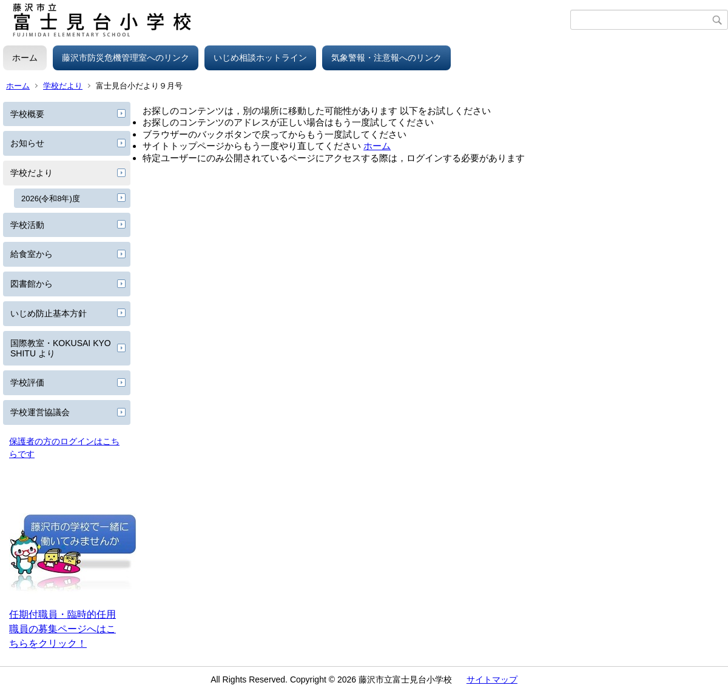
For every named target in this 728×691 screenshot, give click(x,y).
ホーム (25, 57)
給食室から (31, 254)
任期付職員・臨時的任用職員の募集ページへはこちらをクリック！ (62, 629)
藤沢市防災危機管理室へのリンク (125, 57)
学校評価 (27, 382)
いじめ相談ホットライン (260, 57)
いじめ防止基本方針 (48, 313)
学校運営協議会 (40, 412)
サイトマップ (492, 679)
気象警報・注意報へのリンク (386, 57)
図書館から (31, 284)
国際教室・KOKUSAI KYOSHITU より (60, 348)
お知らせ (27, 143)
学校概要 (27, 114)
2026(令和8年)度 (50, 198)
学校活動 (27, 225)
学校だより (63, 85)
